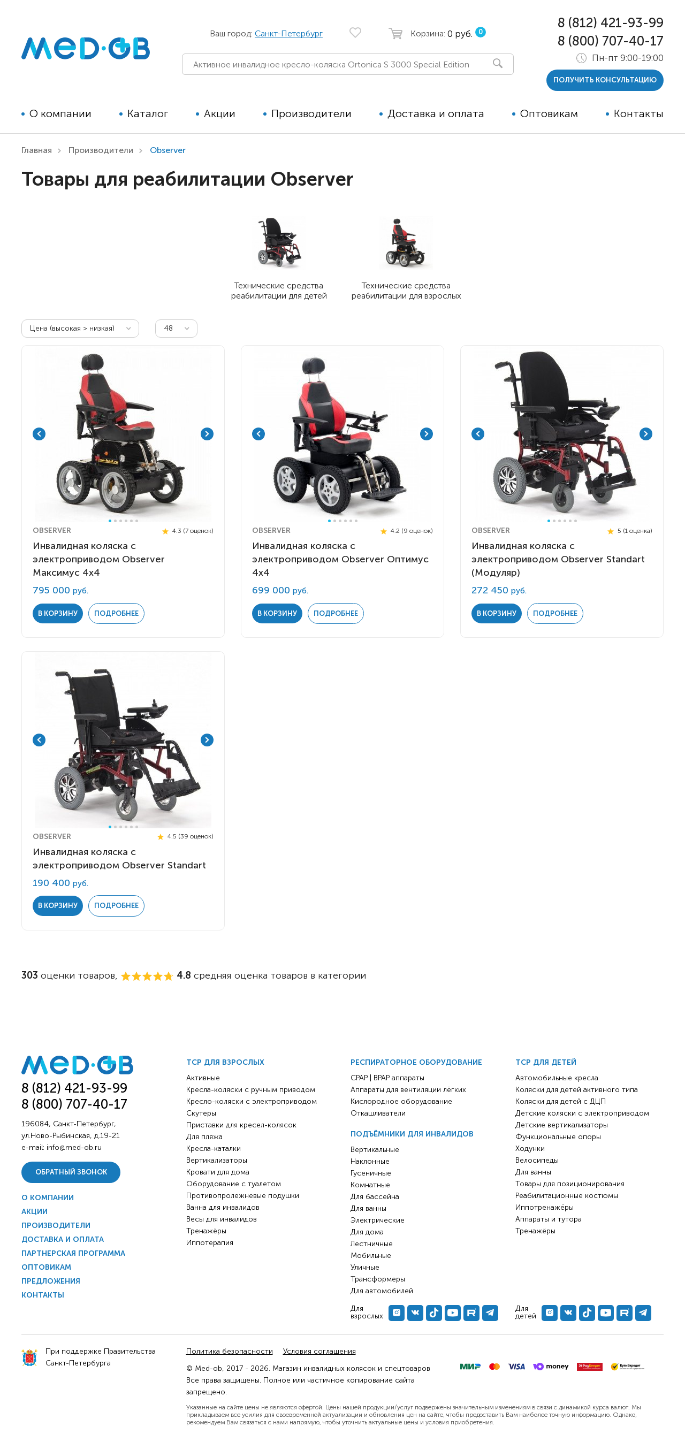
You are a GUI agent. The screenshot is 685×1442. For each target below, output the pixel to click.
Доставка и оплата (435, 113)
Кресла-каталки (213, 1148)
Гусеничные (371, 1173)
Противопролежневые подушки (242, 1195)
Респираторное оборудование (416, 1062)
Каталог (147, 113)
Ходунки (530, 1148)
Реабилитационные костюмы (566, 1195)
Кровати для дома (217, 1172)
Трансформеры (378, 1279)
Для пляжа (204, 1136)
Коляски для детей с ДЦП (560, 1101)
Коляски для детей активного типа (576, 1089)
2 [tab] (115, 521)
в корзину (58, 613)
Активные (203, 1077)
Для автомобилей (382, 1290)
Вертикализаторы (216, 1160)
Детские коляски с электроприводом (582, 1113)
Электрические (378, 1220)
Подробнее (116, 613)
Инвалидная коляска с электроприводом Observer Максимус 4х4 (99, 559)
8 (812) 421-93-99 (611, 22)
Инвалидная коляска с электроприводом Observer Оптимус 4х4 (340, 559)
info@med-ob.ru (74, 1147)
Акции (219, 113)
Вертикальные (375, 1149)
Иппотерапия (209, 1242)
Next (207, 434)
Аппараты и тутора (548, 1219)
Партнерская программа (73, 1253)
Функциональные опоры (558, 1136)
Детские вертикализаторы (561, 1125)
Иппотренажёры (544, 1207)
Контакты (639, 113)
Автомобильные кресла (556, 1077)
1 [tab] (110, 521)
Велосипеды (537, 1160)
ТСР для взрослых (225, 1062)
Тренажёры (206, 1230)
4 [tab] (126, 521)
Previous (39, 434)
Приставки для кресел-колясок (241, 1125)
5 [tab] (131, 521)
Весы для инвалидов (221, 1219)
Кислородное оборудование (401, 1101)
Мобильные (371, 1255)
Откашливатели (378, 1113)
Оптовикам (549, 113)
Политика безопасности (229, 1351)
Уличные (365, 1267)
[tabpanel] (123, 434)
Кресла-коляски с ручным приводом (250, 1089)
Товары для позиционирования (570, 1183)
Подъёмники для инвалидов (412, 1134)
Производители (311, 113)
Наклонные (370, 1161)
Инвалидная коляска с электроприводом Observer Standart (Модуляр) (558, 559)
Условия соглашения (319, 1351)
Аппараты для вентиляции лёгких (408, 1089)
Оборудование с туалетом (233, 1183)
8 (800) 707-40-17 (611, 41)
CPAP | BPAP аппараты (387, 1077)
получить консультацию (605, 80)
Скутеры (201, 1113)
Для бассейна (375, 1196)
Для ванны (368, 1208)
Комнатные (370, 1184)
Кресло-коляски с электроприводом (251, 1101)
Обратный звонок (71, 1172)
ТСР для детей (545, 1062)
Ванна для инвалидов (223, 1207)
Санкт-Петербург (289, 33)
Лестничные (372, 1243)
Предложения (50, 1281)
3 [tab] (120, 521)
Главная (36, 150)
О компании (60, 113)
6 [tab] (136, 521)
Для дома (367, 1232)
